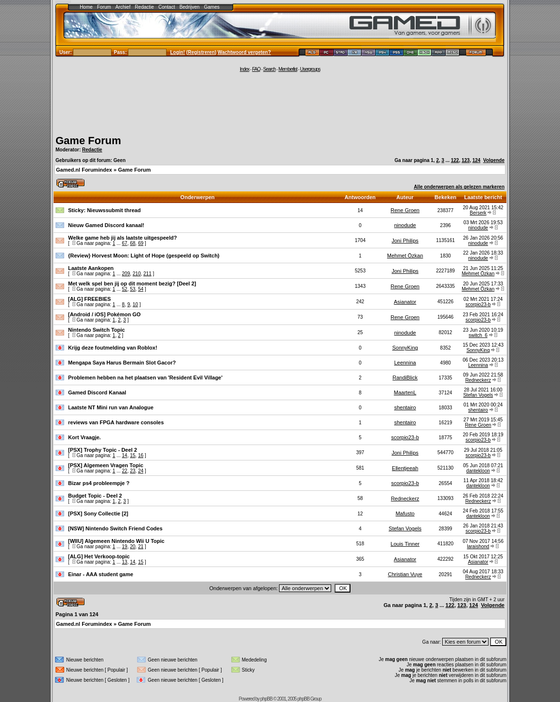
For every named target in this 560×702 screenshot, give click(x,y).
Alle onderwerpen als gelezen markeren (459, 186)
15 (132, 455)
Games (212, 7)
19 (124, 546)
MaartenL (405, 392)
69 (140, 243)
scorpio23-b (477, 304)
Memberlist (288, 69)
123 (466, 160)
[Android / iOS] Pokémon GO (104, 314)
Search (269, 69)
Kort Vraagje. (84, 437)
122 (455, 160)
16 (140, 455)
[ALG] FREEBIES (89, 299)
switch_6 (478, 335)
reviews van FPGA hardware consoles (116, 422)
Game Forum (88, 141)
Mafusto (404, 513)
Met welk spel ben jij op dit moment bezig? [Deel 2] (132, 283)
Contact (166, 7)
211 (147, 273)
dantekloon (478, 470)
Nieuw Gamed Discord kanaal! (106, 225)
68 (132, 243)
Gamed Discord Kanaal (97, 392)
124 (476, 160)
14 (124, 455)
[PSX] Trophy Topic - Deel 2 (102, 450)
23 (132, 470)
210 (137, 273)
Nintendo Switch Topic (96, 330)
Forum (104, 7)
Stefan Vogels (478, 395)
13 (124, 562)
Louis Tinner (405, 544)
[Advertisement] (280, 102)
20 (132, 546)
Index (244, 69)
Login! (177, 52)
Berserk (478, 213)
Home (86, 7)
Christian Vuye (405, 574)
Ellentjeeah (405, 468)
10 (135, 304)
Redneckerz (478, 380)
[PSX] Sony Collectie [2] (98, 513)
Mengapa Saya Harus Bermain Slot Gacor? (122, 362)
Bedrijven (190, 7)
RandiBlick (405, 377)
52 (124, 289)
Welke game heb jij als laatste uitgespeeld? (122, 238)
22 (124, 470)
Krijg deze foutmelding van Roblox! (112, 348)
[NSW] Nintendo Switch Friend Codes (115, 528)
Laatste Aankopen (90, 268)
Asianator (405, 302)
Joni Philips (405, 240)
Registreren (201, 52)
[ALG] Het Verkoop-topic (99, 556)
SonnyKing (405, 348)
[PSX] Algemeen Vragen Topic (105, 465)
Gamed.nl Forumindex (84, 170)
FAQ (256, 69)
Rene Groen (405, 210)
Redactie (144, 7)
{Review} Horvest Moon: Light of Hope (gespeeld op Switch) (144, 255)
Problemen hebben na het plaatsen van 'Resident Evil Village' (145, 377)
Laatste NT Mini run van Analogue (111, 407)
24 (140, 470)
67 (124, 243)
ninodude (405, 225)
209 (126, 273)
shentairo (405, 407)
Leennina (405, 362)
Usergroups (310, 69)
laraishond (478, 546)
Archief (122, 7)
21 (140, 546)
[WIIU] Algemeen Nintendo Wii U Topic (116, 541)
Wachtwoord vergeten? (244, 52)
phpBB (266, 699)
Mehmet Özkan (405, 255)
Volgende (493, 160)
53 (132, 289)
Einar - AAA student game (100, 574)
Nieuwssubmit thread (113, 210)
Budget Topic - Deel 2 (95, 496)
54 (140, 289)
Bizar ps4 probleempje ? (98, 483)
